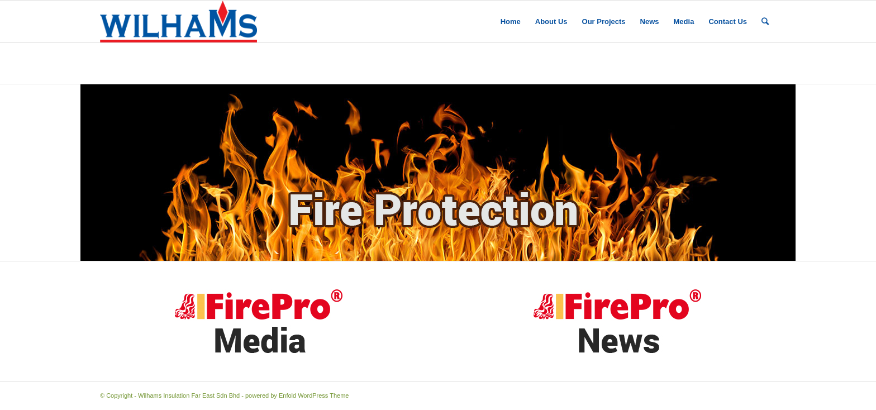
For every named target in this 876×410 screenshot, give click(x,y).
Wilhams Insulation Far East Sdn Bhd (189, 395)
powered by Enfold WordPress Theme (297, 395)
